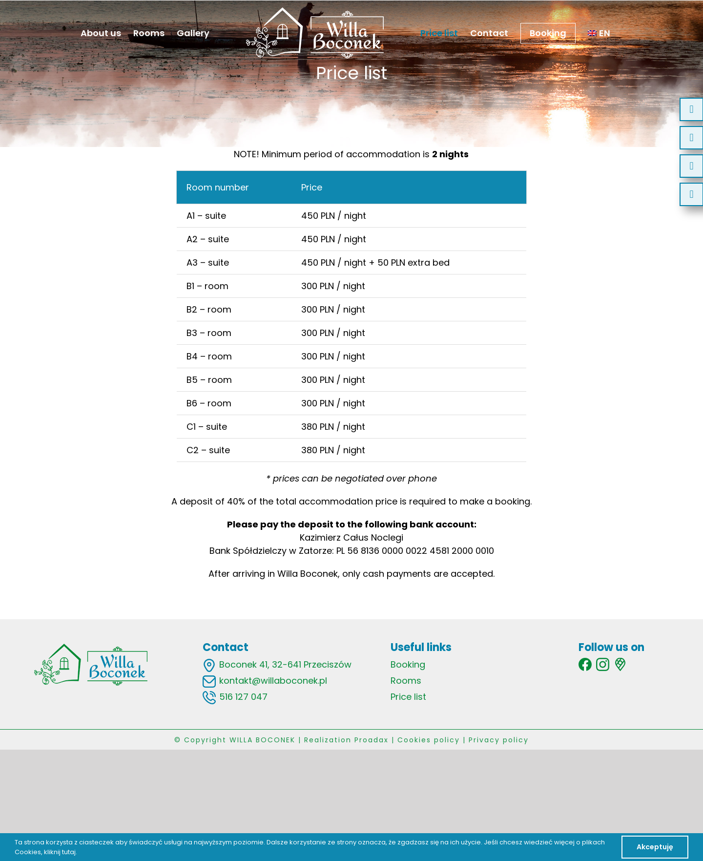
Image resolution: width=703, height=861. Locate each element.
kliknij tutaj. (60, 852)
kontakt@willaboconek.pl (273, 680)
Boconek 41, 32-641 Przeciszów (285, 664)
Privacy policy (499, 740)
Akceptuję (655, 847)
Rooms (406, 680)
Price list (408, 697)
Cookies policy (428, 740)
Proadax (371, 740)
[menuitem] (599, 33)
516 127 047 (243, 697)
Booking (408, 664)
